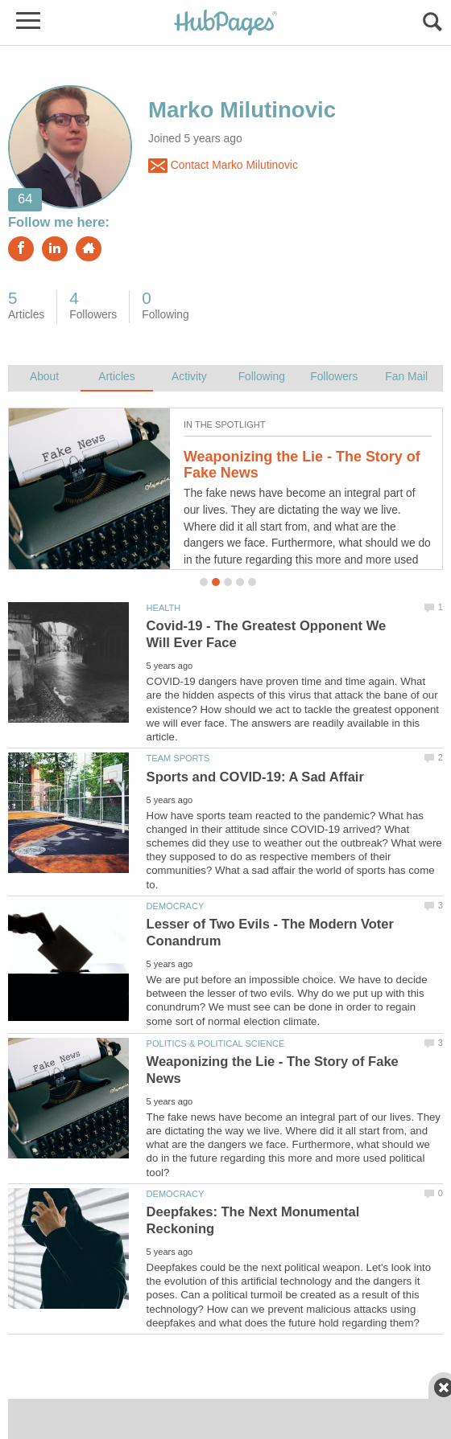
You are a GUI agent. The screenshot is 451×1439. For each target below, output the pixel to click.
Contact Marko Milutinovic (223, 165)
